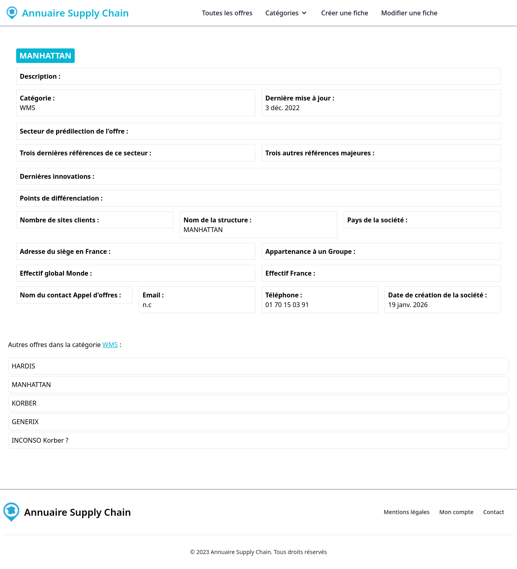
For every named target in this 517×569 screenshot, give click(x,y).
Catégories (286, 12)
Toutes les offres (227, 12)
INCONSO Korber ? (40, 440)
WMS (110, 344)
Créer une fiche (344, 12)
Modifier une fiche (409, 12)
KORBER (24, 403)
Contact (493, 512)
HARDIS (23, 366)
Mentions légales (407, 512)
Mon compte (456, 512)
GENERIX (25, 421)
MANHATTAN (45, 55)
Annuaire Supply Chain (241, 552)
